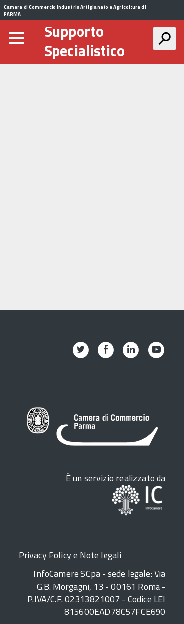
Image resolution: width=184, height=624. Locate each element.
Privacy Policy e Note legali (70, 555)
